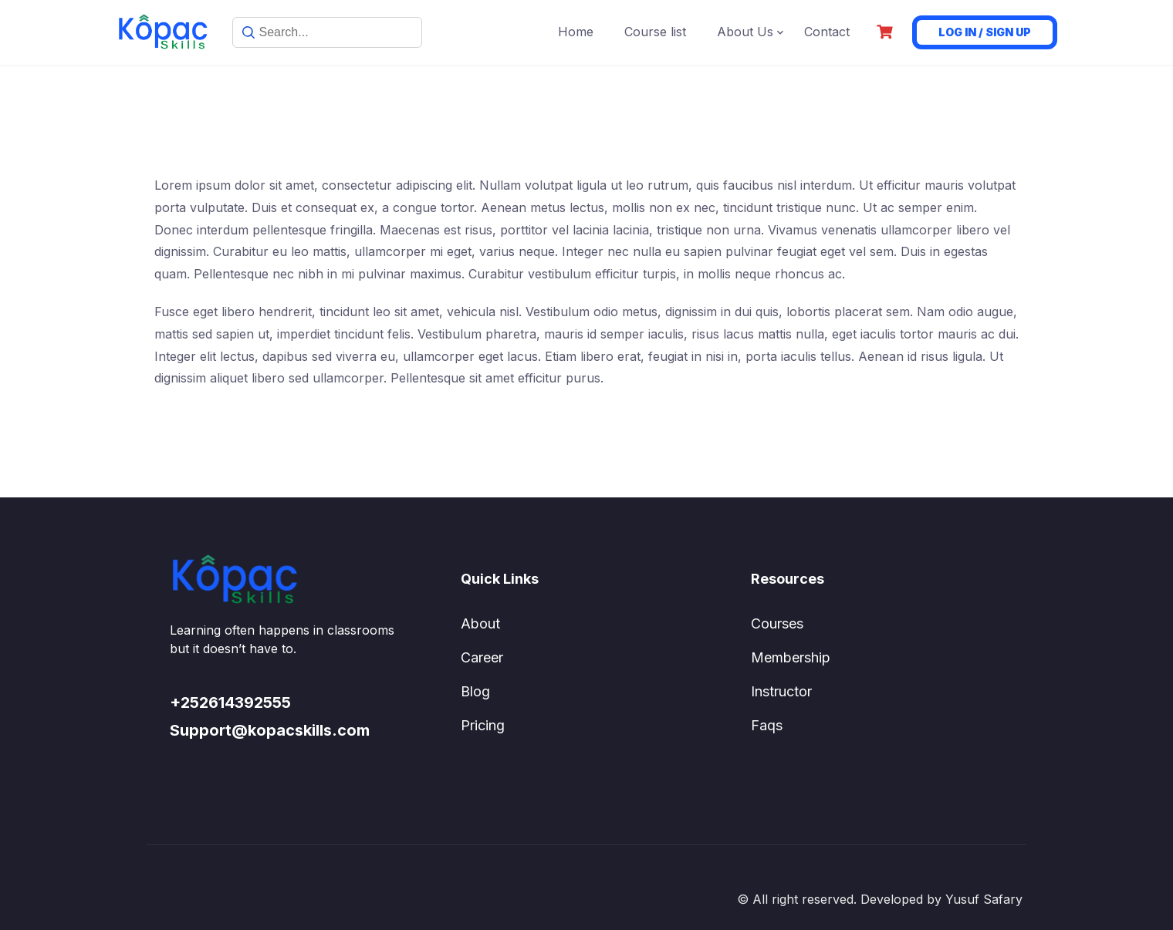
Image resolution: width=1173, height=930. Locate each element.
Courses (777, 623)
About (480, 623)
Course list (655, 31)
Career (482, 657)
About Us (745, 31)
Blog (475, 691)
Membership (790, 657)
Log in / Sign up (984, 32)
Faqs (767, 725)
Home (575, 31)
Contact (827, 31)
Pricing (483, 725)
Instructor (781, 691)
